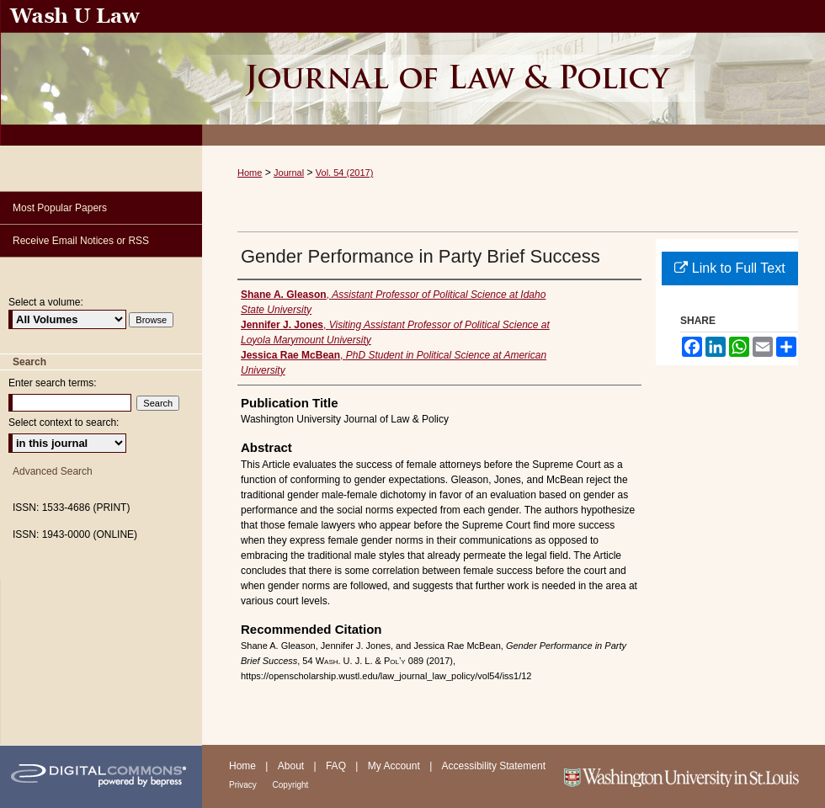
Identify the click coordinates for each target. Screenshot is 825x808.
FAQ (337, 766)
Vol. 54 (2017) (345, 172)
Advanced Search (53, 471)
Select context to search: (63, 422)
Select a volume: (45, 302)
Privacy (244, 784)
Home (249, 172)
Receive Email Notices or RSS (81, 241)
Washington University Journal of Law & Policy (513, 73)
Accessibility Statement (494, 766)
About (292, 766)
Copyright (291, 784)
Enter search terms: (52, 383)
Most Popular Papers (60, 208)
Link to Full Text (729, 268)
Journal (289, 172)
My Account (395, 766)
